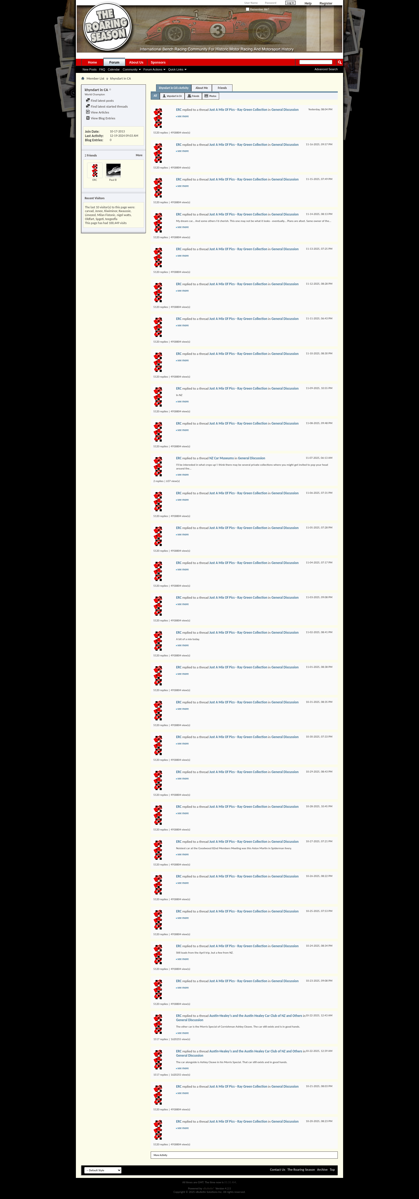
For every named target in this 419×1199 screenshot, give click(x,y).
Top (332, 1169)
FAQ (102, 69)
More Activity (160, 1155)
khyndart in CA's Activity (173, 88)
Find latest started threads (107, 106)
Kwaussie (124, 211)
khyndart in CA (174, 96)
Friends (222, 88)
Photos (212, 96)
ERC (94, 180)
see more (183, 116)
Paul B (113, 180)
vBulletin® (209, 1188)
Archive (322, 1169)
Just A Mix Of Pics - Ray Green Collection (238, 110)
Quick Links (175, 69)
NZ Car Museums (221, 458)
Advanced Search (326, 69)
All (155, 95)
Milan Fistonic (106, 215)
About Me (202, 88)
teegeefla (111, 219)
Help (308, 3)
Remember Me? (257, 9)
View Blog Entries (100, 118)
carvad (89, 211)
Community (130, 69)
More (139, 155)
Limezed (90, 215)
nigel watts (124, 215)
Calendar (114, 69)
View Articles (97, 112)
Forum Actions (152, 69)
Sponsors (158, 62)
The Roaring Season (301, 1169)
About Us (136, 62)
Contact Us (277, 1169)
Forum (114, 62)
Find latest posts (100, 101)
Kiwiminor (110, 211)
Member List (95, 78)
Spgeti (100, 219)
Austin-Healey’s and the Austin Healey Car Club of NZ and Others (255, 1016)
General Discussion (285, 110)
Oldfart (89, 219)
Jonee (99, 211)
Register (326, 3)
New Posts (90, 69)
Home (92, 62)
